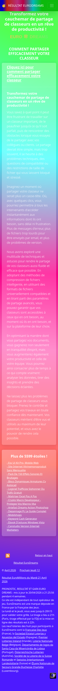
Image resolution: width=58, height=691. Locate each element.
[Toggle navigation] (52, 5)
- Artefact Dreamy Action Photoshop (27, 507)
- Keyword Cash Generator (22, 518)
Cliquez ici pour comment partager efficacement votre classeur (23, 73)
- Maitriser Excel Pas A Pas (22, 496)
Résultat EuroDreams (26, 563)
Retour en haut (43, 555)
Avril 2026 (10, 570)
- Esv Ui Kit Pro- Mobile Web (23, 463)
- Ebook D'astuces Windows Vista (25, 522)
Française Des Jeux (36, 630)
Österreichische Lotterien (29, 652)
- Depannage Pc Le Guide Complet (26, 511)
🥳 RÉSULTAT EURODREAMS (23, 5)
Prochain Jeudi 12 (30, 570)
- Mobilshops (14, 515)
